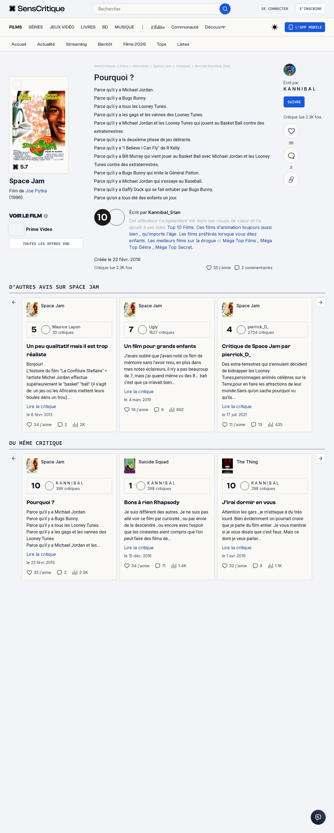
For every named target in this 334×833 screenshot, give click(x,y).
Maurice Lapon (66, 326)
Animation (141, 66)
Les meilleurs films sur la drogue (182, 240)
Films (124, 66)
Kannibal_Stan (164, 212)
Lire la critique (41, 406)
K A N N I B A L (300, 89)
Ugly (153, 326)
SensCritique (104, 66)
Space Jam (27, 181)
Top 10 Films (180, 227)
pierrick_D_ (258, 326)
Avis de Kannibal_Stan (212, 66)
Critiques (183, 66)
